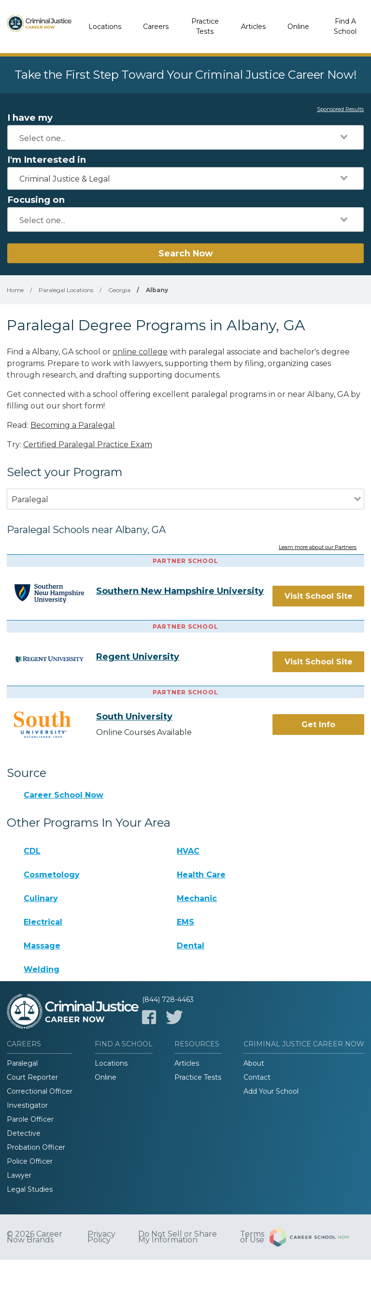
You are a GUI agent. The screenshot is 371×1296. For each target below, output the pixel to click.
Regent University (137, 656)
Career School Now (63, 795)
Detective (24, 1133)
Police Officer (30, 1161)
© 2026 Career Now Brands (34, 1237)
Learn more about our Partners (318, 547)
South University (134, 716)
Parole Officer (30, 1119)
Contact (257, 1077)
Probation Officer (36, 1147)
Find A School (345, 26)
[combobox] (185, 137)
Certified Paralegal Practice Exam (87, 444)
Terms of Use (252, 1237)
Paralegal (22, 1063)
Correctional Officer (39, 1091)
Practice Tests (205, 26)
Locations (104, 26)
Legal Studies (30, 1189)
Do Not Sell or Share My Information (177, 1237)
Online (298, 26)
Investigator (27, 1105)
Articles (253, 26)
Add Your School (271, 1091)
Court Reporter (32, 1077)
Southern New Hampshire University (180, 591)
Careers (156, 26)
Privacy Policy (101, 1237)
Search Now (185, 253)
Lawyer (19, 1175)
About (253, 1063)
